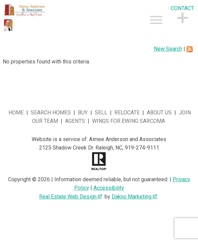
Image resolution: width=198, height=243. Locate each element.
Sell (101, 112)
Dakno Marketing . (135, 196)
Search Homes (51, 112)
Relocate (127, 112)
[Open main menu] (156, 20)
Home (16, 112)
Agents (75, 121)
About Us (159, 112)
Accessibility (108, 188)
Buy (83, 112)
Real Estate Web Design (70, 196)
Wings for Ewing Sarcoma (128, 121)
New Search (168, 49)
